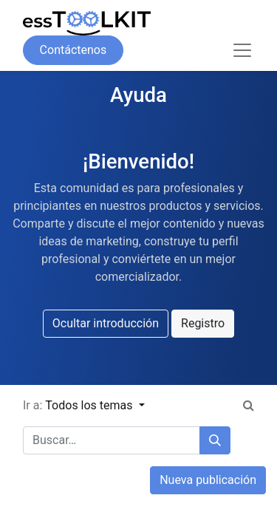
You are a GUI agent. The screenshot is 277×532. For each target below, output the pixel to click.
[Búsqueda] (214, 440)
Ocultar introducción (105, 323)
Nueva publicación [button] (208, 480)
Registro (203, 323)
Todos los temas (90, 405)
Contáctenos (73, 50)
